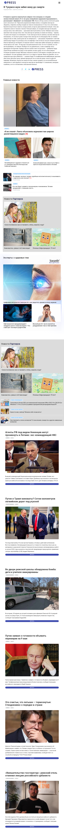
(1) (30, 178)
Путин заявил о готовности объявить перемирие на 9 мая (25, 637)
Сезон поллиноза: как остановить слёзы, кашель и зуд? (24, 225)
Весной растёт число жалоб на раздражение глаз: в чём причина (44, 325)
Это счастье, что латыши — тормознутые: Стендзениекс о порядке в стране (28, 703)
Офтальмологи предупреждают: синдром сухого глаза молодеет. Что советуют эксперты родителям (17, 325)
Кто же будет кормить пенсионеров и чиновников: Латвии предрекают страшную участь (33, 187)
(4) (26, 134)
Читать (32, 484)
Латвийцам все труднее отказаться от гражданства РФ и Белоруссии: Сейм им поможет (16, 164)
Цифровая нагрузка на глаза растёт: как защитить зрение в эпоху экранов (30, 302)
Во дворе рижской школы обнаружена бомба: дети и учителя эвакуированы (30, 571)
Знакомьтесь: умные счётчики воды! (17, 248)
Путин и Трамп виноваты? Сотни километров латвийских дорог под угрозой (30, 500)
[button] (59, 3)
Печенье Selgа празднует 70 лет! (44, 248)
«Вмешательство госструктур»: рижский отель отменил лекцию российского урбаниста (31, 774)
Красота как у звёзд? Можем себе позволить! (25, 412)
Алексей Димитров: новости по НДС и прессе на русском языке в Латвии (46, 163)
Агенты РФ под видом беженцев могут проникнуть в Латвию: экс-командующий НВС (30, 433)
